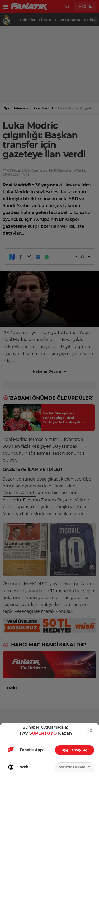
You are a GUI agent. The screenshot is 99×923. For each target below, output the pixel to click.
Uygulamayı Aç (75, 750)
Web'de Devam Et (74, 767)
